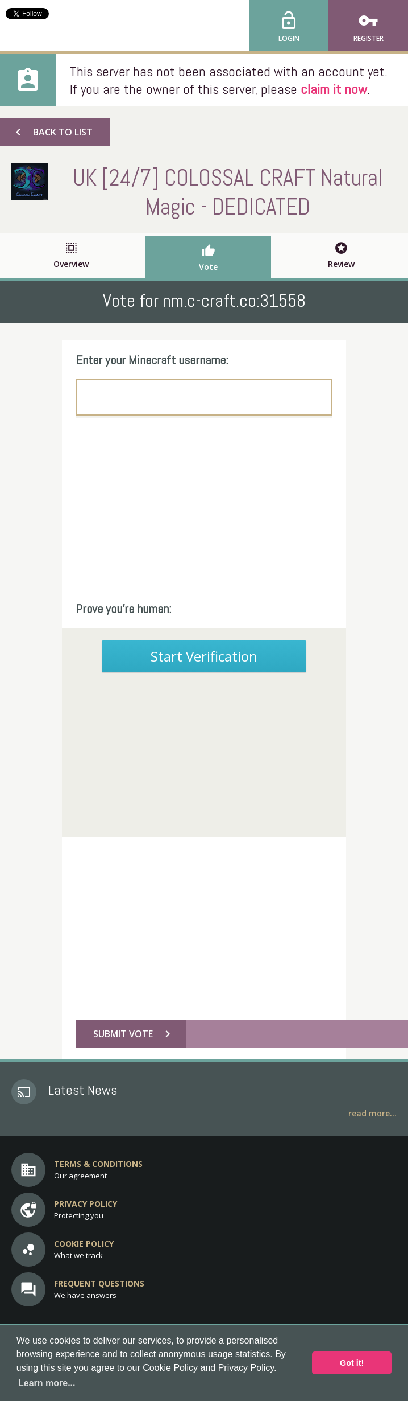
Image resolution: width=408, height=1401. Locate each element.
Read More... (372, 1113)
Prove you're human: (124, 609)
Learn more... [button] (46, 1383)
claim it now (334, 89)
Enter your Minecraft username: (152, 360)
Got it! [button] (352, 1362)
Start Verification (204, 656)
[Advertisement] (204, 509)
